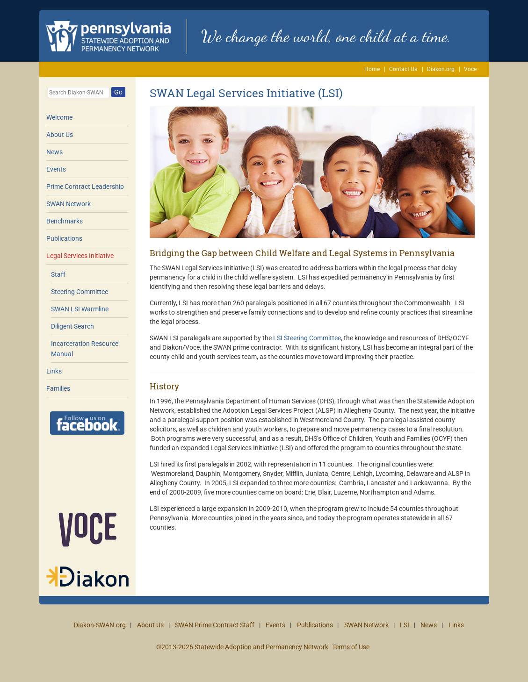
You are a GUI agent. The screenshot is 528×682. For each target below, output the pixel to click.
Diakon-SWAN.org (100, 625)
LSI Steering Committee (307, 338)
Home (372, 69)
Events (56, 169)
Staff (58, 274)
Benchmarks (64, 221)
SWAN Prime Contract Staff (214, 625)
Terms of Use (350, 647)
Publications (64, 238)
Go (118, 92)
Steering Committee (79, 291)
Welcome (59, 117)
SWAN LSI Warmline (79, 309)
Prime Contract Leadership (85, 186)
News (54, 152)
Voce (470, 69)
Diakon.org (441, 69)
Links (54, 371)
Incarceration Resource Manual (84, 349)
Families (58, 388)
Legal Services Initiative (80, 255)
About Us (59, 134)
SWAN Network (68, 204)
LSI (404, 625)
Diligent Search (72, 326)
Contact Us (403, 69)
